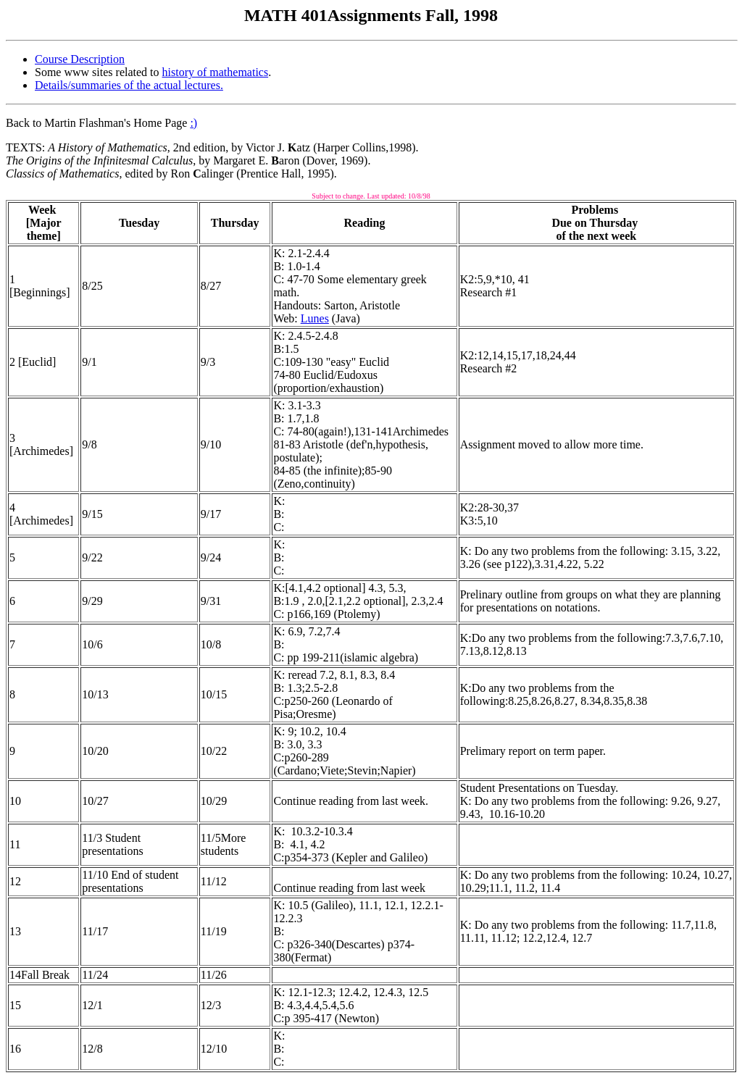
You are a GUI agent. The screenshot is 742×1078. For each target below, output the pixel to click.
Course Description (80, 59)
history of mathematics (215, 72)
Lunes (315, 318)
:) (193, 123)
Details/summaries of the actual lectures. (129, 85)
